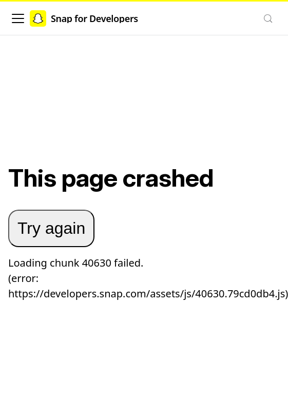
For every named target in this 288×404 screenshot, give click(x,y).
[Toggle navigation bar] (18, 18)
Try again (51, 228)
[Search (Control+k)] (268, 18)
